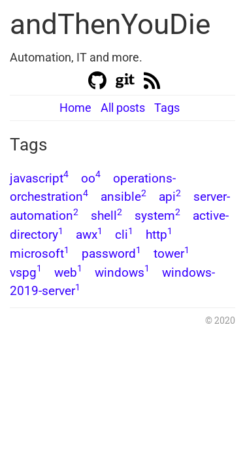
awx (89, 234)
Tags (167, 107)
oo (91, 178)
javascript (39, 178)
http (159, 234)
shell (106, 215)
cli (124, 234)
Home (75, 107)
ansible (123, 196)
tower (171, 253)
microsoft (39, 253)
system (157, 215)
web (68, 272)
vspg (26, 272)
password (111, 253)
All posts (123, 107)
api (170, 196)
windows (122, 272)
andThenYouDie (110, 24)
